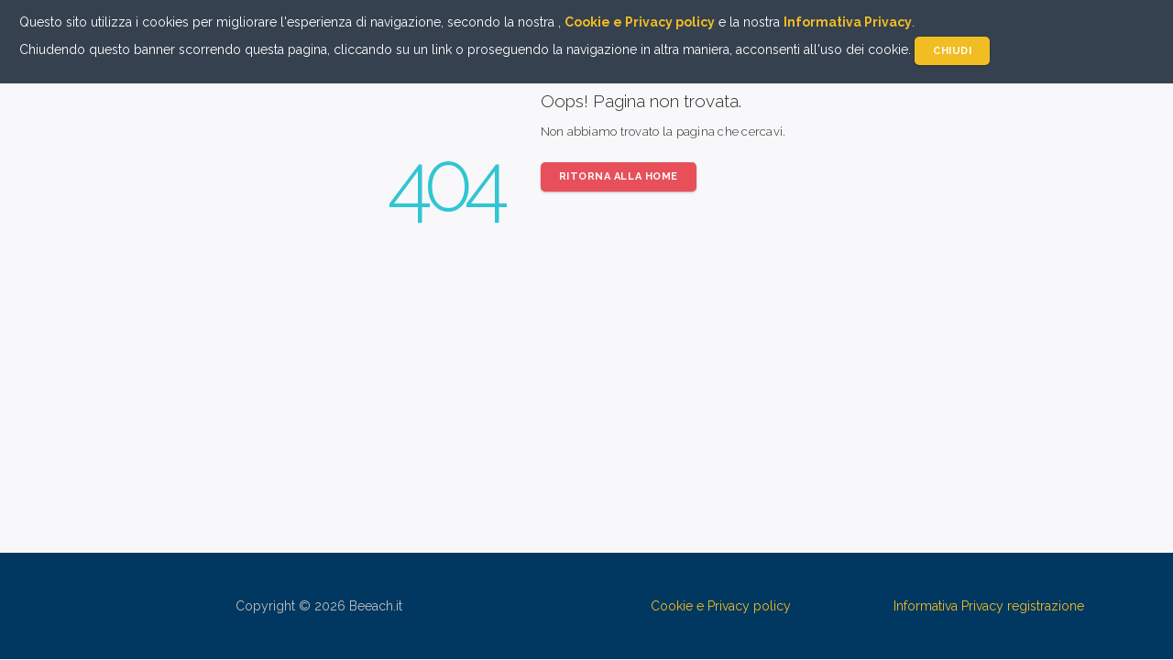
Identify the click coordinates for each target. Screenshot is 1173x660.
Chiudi (952, 51)
